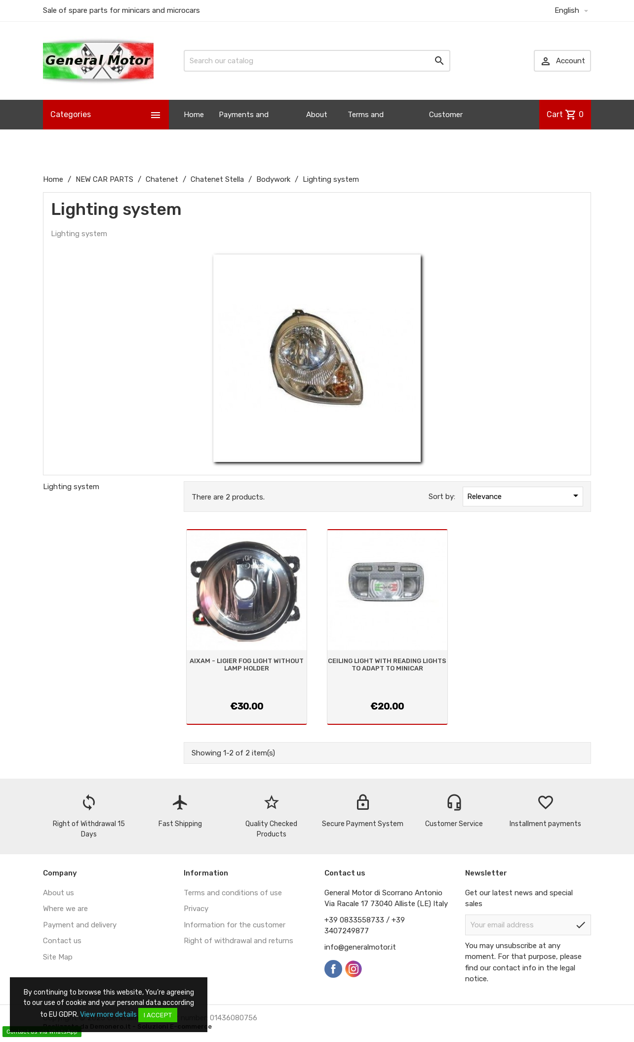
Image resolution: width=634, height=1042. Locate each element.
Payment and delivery (80, 924)
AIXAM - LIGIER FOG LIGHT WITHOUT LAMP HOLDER (247, 664)
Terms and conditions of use (233, 892)
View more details (108, 1014)
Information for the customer (234, 924)
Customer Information (449, 129)
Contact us (62, 940)
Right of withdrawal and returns (238, 940)
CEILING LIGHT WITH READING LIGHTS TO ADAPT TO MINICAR (387, 664)
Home (194, 114)
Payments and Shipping (244, 129)
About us (316, 129)
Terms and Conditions (366, 129)
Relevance (524, 495)
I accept (158, 1015)
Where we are (65, 908)
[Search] (317, 61)
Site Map (58, 957)
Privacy (196, 908)
